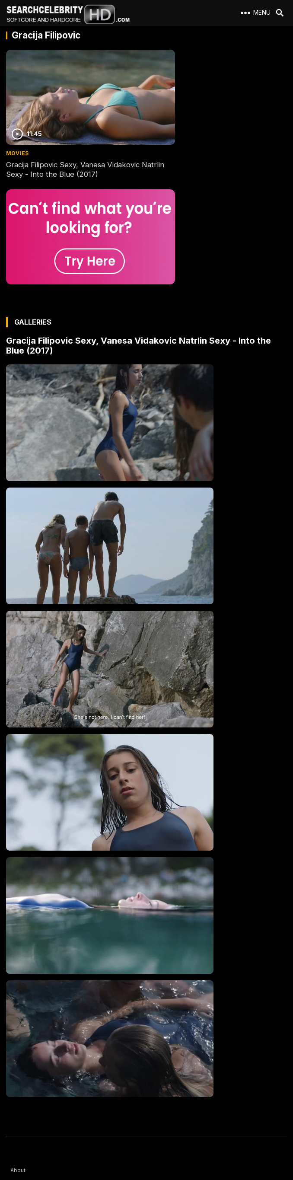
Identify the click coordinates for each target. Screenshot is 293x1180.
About (17, 1046)
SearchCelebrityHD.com (155, 1175)
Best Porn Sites (29, 1108)
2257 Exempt (27, 1062)
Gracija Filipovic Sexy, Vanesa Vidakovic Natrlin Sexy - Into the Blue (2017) (73, 151)
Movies (17, 135)
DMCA (18, 1093)
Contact (20, 1077)
